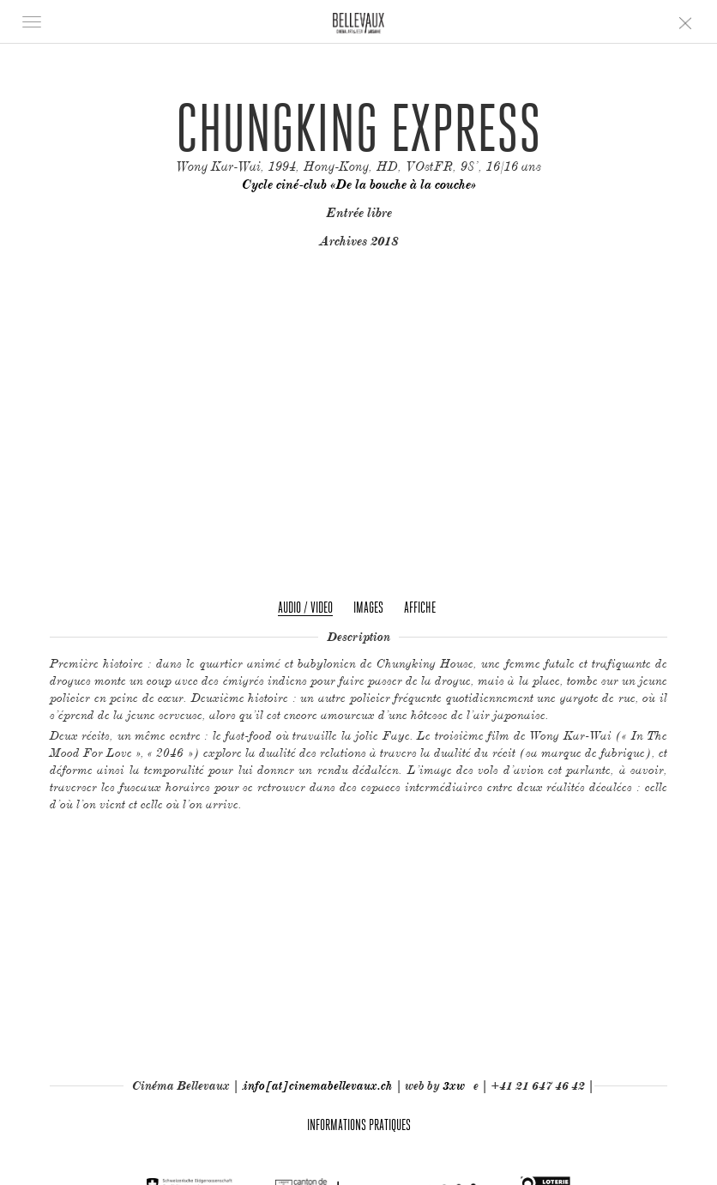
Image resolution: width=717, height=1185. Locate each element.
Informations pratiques (359, 1124)
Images (368, 607)
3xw (454, 1085)
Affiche (420, 607)
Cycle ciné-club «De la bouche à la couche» (359, 184)
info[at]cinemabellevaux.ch (318, 1085)
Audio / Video (305, 607)
